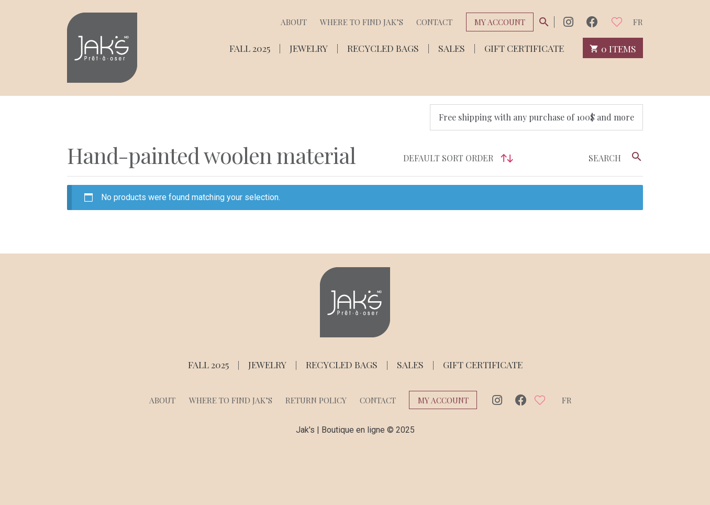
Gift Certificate (524, 47)
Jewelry (309, 47)
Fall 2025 (249, 47)
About (294, 22)
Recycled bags (383, 47)
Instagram (568, 21)
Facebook (592, 21)
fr (638, 22)
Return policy (316, 400)
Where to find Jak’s (361, 22)
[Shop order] (455, 158)
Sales (451, 47)
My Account (499, 22)
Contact (434, 22)
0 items (613, 48)
